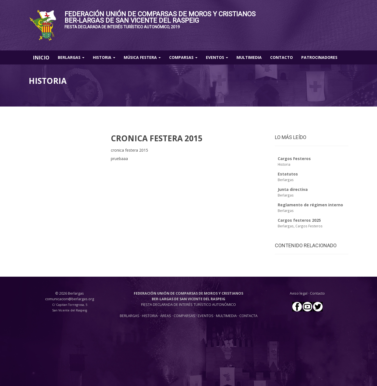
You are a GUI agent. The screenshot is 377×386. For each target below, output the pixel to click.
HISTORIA (150, 315)
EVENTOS (206, 315)
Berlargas (71, 57)
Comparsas (183, 57)
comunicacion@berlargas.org (69, 299)
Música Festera (142, 57)
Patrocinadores (319, 57)
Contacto (281, 57)
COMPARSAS (185, 315)
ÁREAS (165, 315)
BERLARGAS (129, 315)
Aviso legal (298, 293)
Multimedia (249, 57)
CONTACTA (248, 315)
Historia (104, 57)
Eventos (217, 57)
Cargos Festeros (309, 226)
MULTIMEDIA (226, 315)
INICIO (41, 57)
